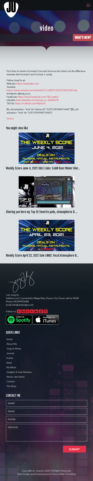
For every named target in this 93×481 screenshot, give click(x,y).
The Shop (11, 386)
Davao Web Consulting (64, 474)
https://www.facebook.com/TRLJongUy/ (38, 96)
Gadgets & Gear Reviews (19, 372)
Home (9, 339)
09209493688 (21, 301)
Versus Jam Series (15, 376)
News (9, 362)
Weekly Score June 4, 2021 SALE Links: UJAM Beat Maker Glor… (43, 168)
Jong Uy (40, 470)
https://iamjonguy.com (27, 83)
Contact (10, 381)
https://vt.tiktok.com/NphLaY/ (30, 103)
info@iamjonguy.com (23, 304)
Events (9, 358)
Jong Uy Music (13, 348)
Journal (10, 353)
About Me (11, 344)
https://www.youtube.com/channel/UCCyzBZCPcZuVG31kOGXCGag (42, 90)
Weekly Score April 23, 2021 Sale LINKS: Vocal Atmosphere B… (42, 255)
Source (10, 118)
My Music (11, 367)
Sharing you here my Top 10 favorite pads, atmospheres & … (42, 212)
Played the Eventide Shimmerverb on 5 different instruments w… (41, 38)
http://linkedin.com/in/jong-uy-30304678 (37, 100)
